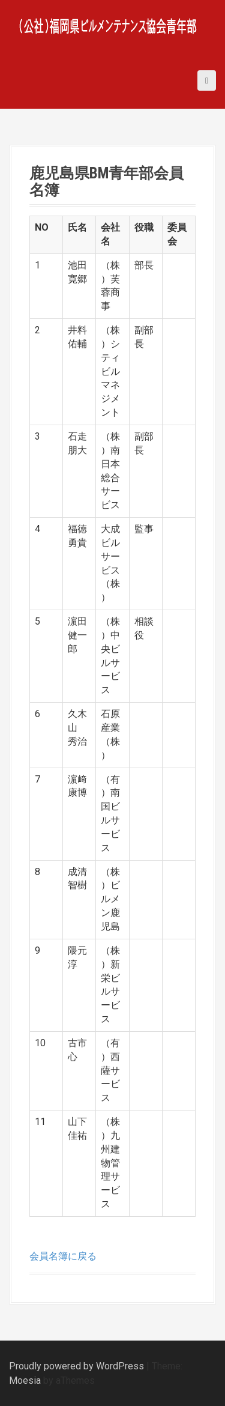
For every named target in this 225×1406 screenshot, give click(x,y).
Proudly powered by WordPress (76, 1366)
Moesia (25, 1380)
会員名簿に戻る (63, 1256)
